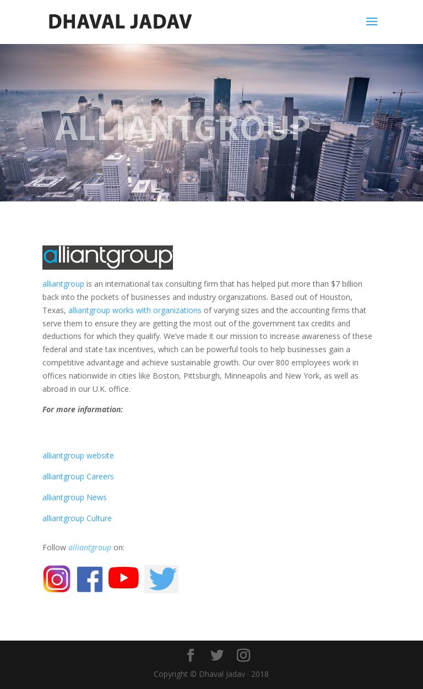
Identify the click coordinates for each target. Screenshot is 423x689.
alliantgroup (63, 283)
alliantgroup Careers (78, 476)
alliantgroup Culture (77, 518)
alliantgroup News (74, 497)
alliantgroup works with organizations (135, 310)
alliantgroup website (78, 455)
